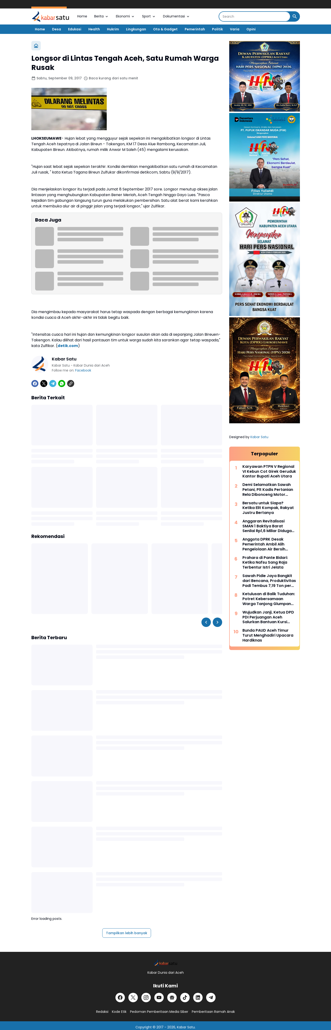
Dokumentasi (176, 16)
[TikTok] (185, 997)
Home (82, 16)
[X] (43, 383)
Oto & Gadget (165, 29)
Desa (56, 29)
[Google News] (172, 997)
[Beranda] (36, 45)
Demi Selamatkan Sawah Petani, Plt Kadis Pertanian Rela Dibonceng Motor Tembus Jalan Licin (267, 489)
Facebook (83, 370)
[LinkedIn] (198, 997)
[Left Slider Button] (206, 622)
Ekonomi (125, 16)
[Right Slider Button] (217, 622)
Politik (217, 29)
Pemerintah (195, 29)
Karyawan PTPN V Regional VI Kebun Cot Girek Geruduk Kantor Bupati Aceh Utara (269, 471)
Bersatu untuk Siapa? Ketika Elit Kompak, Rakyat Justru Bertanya (268, 508)
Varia (234, 29)
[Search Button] (294, 16)
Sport (149, 16)
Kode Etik (119, 1011)
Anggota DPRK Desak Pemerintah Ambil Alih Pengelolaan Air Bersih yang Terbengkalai (263, 544)
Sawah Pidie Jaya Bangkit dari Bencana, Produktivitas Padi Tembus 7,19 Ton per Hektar (269, 581)
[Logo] (165, 963)
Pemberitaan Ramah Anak (213, 1011)
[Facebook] (34, 383)
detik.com (67, 345)
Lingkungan (136, 29)
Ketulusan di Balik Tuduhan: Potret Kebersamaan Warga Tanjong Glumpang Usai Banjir (268, 599)
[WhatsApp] (61, 383)
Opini (251, 29)
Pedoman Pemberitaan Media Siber (159, 1011)
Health (94, 29)
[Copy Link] (70, 383)
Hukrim (113, 29)
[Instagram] (146, 997)
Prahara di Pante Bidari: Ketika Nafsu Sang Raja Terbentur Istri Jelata (265, 562)
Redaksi (102, 1011)
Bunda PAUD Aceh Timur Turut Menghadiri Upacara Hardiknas (267, 635)
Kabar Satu (259, 437)
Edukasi (74, 29)
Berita (101, 16)
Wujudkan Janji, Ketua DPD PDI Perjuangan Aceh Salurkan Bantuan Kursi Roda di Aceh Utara (268, 617)
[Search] (254, 16)
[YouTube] (159, 997)
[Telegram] (52, 383)
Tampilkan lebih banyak (126, 933)
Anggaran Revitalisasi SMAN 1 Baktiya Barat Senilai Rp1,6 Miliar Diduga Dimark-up (267, 526)
